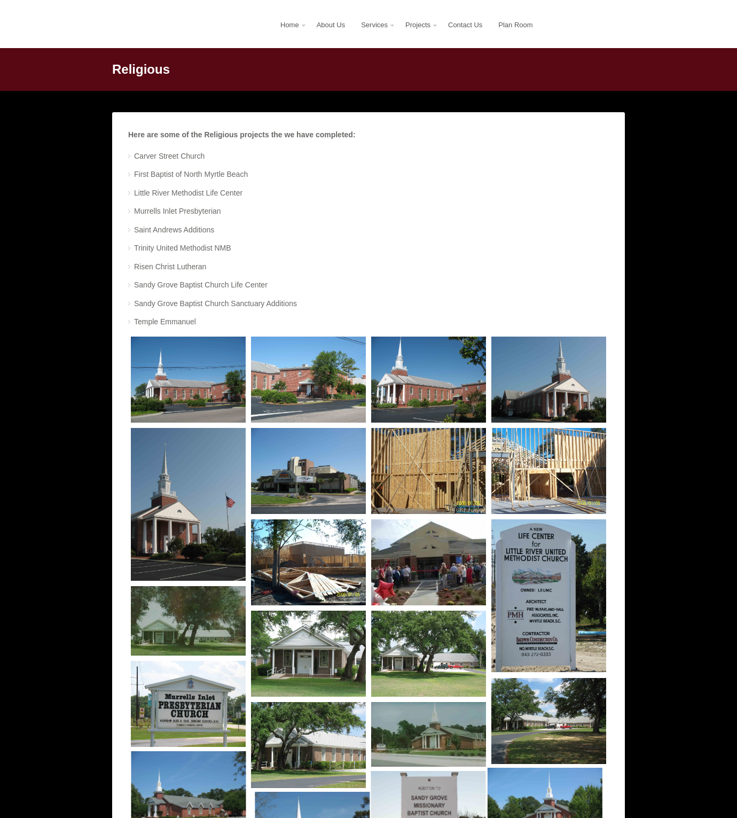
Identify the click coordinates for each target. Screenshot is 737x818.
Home (289, 34)
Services (374, 34)
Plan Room (515, 25)
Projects (417, 34)
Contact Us (465, 25)
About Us (331, 25)
